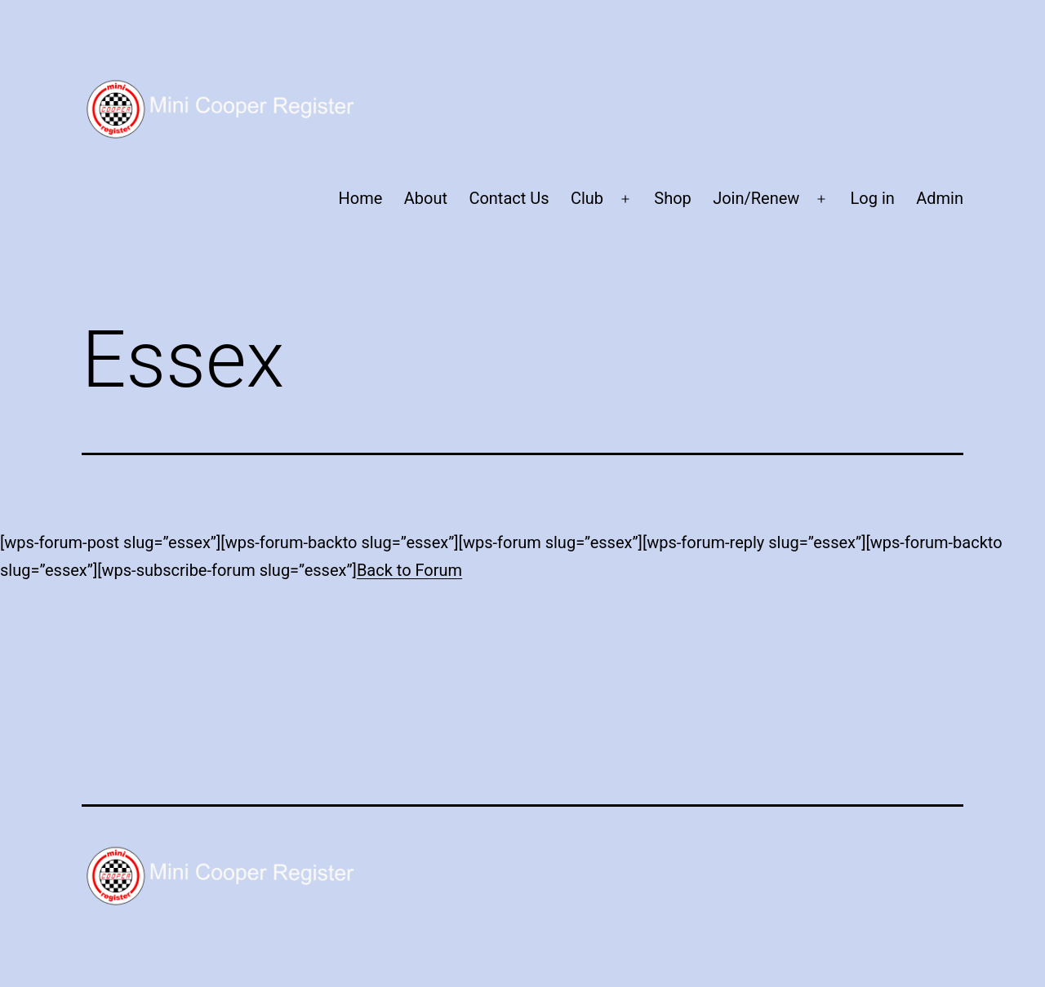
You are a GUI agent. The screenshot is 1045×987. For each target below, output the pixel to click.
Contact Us (509, 198)
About (425, 198)
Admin (939, 198)
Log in (873, 198)
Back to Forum (409, 570)
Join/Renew (756, 198)
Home (361, 198)
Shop (672, 198)
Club (587, 198)
